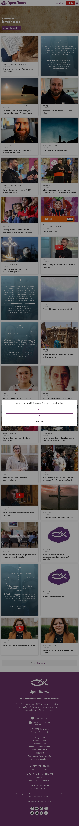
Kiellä (39, 416)
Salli (39, 410)
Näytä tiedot (39, 422)
